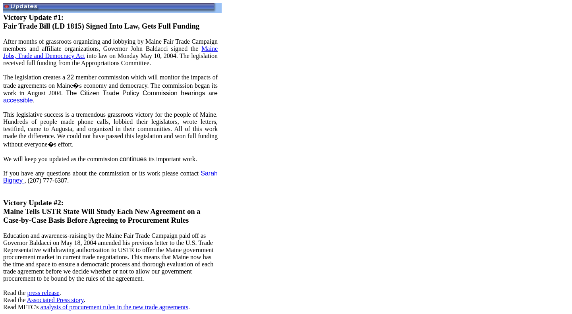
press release (43, 292)
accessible (18, 100)
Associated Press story (55, 300)
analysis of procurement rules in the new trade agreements (114, 307)
